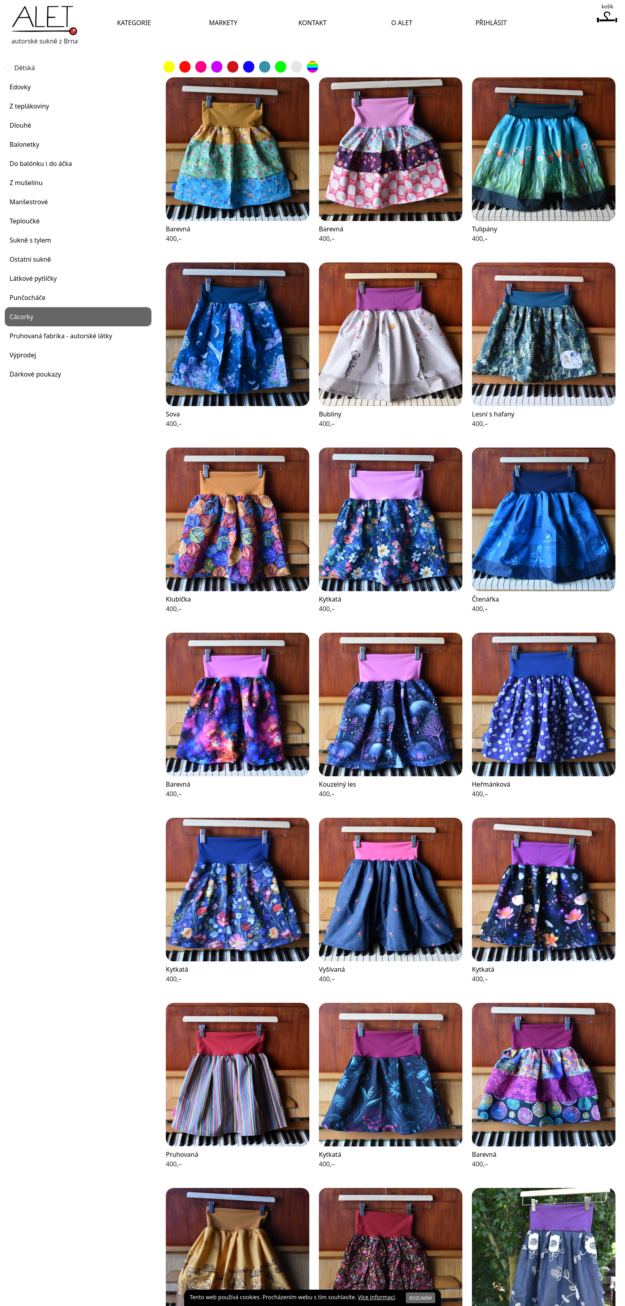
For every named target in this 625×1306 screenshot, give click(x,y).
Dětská (24, 67)
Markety (223, 22)
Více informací (376, 1297)
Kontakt (312, 22)
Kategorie (134, 22)
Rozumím (420, 1298)
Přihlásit (491, 22)
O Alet (401, 22)
